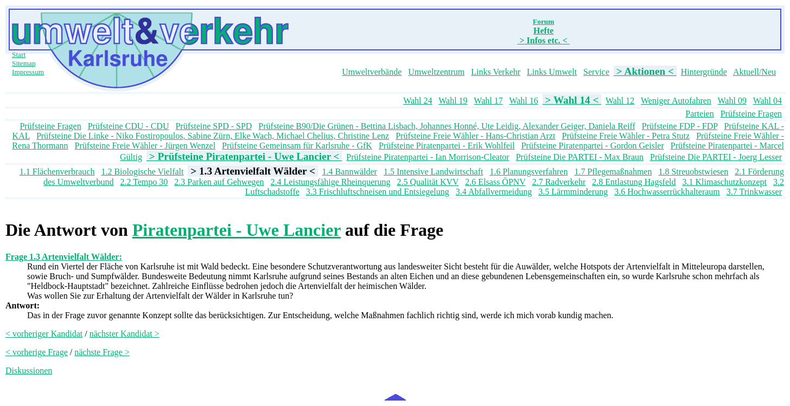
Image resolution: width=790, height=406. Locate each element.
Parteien (699, 113)
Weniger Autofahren (676, 100)
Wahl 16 (523, 100)
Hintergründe (704, 71)
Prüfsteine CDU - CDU (128, 126)
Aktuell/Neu (754, 71)
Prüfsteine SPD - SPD (213, 126)
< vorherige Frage (36, 352)
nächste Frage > (101, 352)
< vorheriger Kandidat (43, 333)
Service (596, 71)
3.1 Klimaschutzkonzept (724, 181)
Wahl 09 (732, 100)
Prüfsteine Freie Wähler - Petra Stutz (626, 135)
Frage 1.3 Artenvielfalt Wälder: (63, 256)
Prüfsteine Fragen (751, 113)
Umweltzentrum (436, 71)
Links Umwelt (552, 71)
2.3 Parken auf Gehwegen (219, 181)
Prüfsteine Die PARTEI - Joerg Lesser (716, 157)
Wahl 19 (452, 100)
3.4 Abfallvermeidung (494, 191)
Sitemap (24, 63)
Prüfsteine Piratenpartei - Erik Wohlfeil (447, 145)
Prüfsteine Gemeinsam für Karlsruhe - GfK (297, 145)
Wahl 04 (767, 100)
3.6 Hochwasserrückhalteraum (667, 191)
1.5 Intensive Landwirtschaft (433, 171)
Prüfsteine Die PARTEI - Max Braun (580, 157)
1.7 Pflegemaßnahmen (613, 171)
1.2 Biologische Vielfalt (142, 171)
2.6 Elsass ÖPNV (495, 181)
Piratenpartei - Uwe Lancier (236, 230)
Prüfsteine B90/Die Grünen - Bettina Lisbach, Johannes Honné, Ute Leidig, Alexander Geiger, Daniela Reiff (446, 126)
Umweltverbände (372, 71)
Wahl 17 (488, 100)
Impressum (28, 72)
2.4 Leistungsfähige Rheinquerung (331, 181)
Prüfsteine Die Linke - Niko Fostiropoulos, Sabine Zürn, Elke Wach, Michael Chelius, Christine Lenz (212, 135)
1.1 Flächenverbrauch (57, 171)
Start (19, 54)
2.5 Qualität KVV (427, 181)
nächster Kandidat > (125, 333)
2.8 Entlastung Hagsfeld (634, 181)
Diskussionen (28, 370)
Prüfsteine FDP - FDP (680, 126)
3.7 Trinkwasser (754, 191)
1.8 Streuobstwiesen (693, 171)
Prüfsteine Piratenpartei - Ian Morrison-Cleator (427, 157)
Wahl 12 (620, 100)
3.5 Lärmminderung (573, 191)
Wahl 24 (417, 100)
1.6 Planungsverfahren (528, 171)
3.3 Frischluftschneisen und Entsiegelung (377, 191)
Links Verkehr (495, 71)
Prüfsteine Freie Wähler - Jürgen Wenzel (145, 145)
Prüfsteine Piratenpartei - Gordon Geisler (592, 145)
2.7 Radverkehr (559, 181)
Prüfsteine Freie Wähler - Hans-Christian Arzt (475, 135)
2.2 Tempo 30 (144, 181)
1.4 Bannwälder (349, 171)
